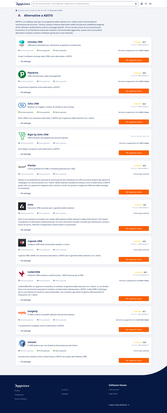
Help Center (113, 394)
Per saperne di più (134, 60)
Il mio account (114, 389)
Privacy (17, 390)
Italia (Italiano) (122, 405)
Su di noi (65, 390)
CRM (38, 10)
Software (65, 394)
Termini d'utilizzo (21, 399)
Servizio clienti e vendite (27, 10)
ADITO (45, 10)
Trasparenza (19, 395)
